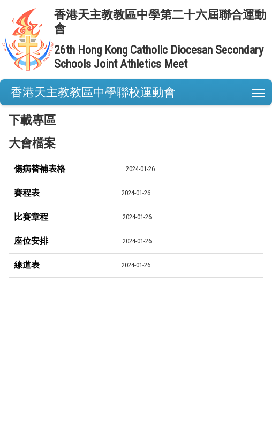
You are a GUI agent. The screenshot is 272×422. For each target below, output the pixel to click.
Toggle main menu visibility (259, 91)
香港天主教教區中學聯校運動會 (93, 92)
